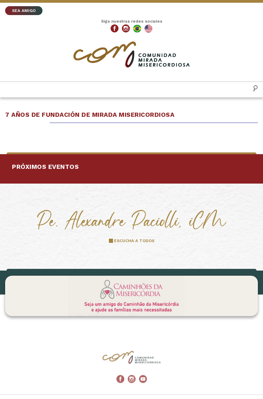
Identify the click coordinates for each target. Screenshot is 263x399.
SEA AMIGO (24, 10)
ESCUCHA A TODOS (134, 240)
